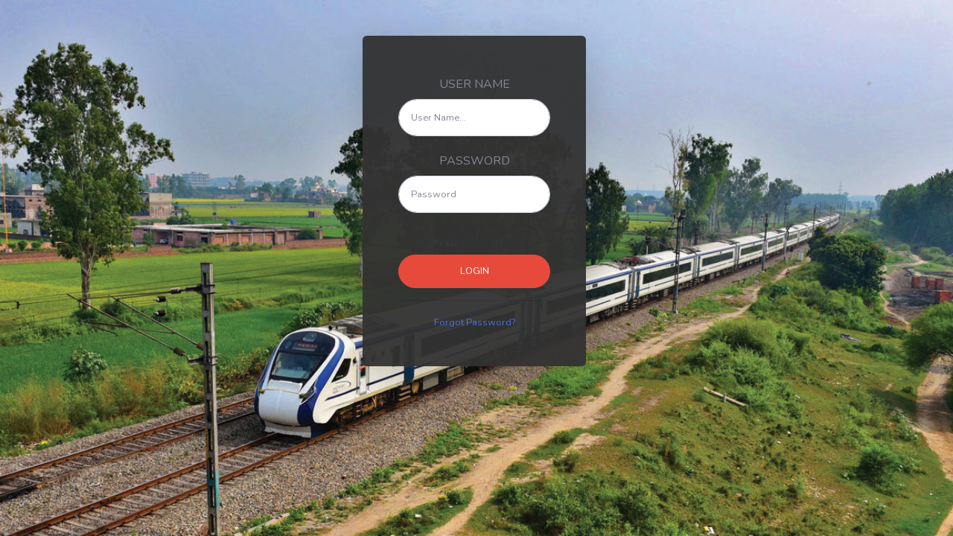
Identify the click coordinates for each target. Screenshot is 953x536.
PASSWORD (474, 161)
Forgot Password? (474, 322)
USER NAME (474, 84)
